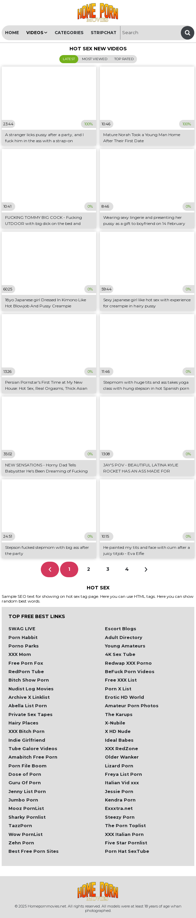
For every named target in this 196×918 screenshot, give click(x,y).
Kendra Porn (120, 799)
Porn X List (118, 688)
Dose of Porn (24, 774)
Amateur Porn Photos (132, 705)
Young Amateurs (125, 645)
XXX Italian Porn (124, 834)
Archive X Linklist (29, 697)
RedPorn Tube (26, 671)
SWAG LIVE (21, 628)
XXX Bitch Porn (26, 731)
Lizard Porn (119, 765)
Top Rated (124, 59)
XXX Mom (19, 654)
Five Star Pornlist (126, 842)
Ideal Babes (119, 740)
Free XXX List (121, 680)
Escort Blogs (120, 628)
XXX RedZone (121, 748)
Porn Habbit (22, 637)
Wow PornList (25, 834)
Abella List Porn (27, 705)
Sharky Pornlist (27, 817)
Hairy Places (23, 722)
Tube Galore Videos (32, 748)
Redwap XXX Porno (128, 663)
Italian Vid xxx (122, 782)
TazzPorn (20, 825)
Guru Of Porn (24, 782)
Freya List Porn (123, 774)
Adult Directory (123, 637)
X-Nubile (115, 722)
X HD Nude (118, 731)
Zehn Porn (21, 842)
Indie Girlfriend (26, 740)
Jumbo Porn (23, 799)
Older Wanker (122, 757)
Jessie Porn (119, 791)
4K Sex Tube (120, 654)
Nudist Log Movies (31, 688)
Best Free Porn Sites (33, 851)
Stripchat (103, 32)
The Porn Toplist (125, 825)
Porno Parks (23, 645)
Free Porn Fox (25, 663)
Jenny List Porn (27, 791)
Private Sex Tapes (30, 714)
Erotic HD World (124, 697)
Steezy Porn (120, 817)
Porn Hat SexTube (127, 851)
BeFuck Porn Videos (130, 671)
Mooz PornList (26, 808)
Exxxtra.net (119, 808)
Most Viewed (94, 59)
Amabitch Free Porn (32, 757)
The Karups (119, 714)
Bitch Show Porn (28, 680)
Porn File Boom (27, 765)
